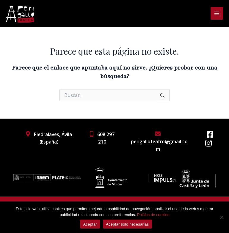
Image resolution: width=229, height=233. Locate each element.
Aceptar (90, 224)
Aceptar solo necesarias (127, 224)
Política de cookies (153, 214)
